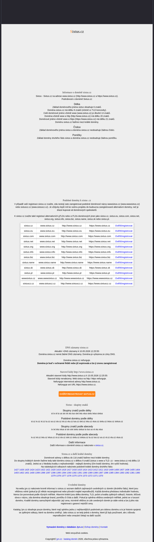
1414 (85, 469)
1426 (21, 469)
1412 (95, 469)
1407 (121, 469)
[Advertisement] (77, 62)
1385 (111, 472)
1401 (27, 472)
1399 (37, 472)
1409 (111, 469)
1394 (64, 472)
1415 (79, 469)
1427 (16, 469)
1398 (42, 472)
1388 (95, 472)
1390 (85, 472)
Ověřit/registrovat (123, 225)
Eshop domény (92, 527)
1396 (53, 472)
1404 (137, 469)
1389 (90, 472)
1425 (27, 469)
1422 (42, 469)
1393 (69, 472)
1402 (21, 472)
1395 (58, 472)
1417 (69, 469)
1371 (95, 475)
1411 (100, 469)
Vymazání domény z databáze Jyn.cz (64, 527)
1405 (132, 469)
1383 (121, 472)
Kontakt (104, 527)
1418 (64, 469)
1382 (127, 472)
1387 (100, 472)
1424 (32, 469)
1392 (74, 472)
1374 (79, 475)
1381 (132, 472)
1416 (74, 469)
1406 (127, 469)
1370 (100, 475)
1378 (58, 475)
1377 (64, 475)
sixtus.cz (99, 445)
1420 (53, 469)
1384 (116, 472)
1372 (90, 475)
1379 (53, 475)
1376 (69, 475)
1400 (32, 472)
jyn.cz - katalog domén (67, 539)
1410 (106, 469)
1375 (74, 475)
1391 (79, 472)
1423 (37, 469)
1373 (85, 475)
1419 (58, 469)
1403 (16, 472)
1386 (106, 472)
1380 (137, 472)
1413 (90, 469)
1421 (48, 469)
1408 (116, 469)
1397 (48, 472)
